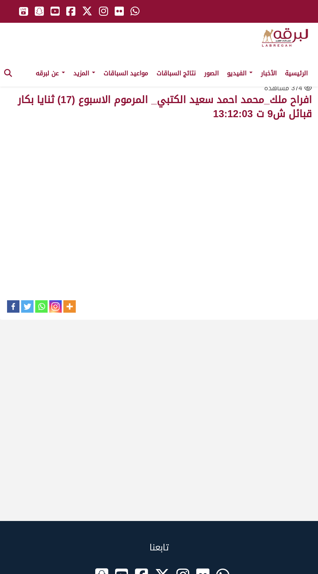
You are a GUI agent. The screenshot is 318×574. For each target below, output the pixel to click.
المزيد (84, 73)
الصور (211, 73)
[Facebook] (13, 306)
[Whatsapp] (41, 306)
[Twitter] (27, 306)
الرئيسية (296, 73)
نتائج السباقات (176, 73)
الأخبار (269, 73)
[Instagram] (55, 306)
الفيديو (240, 73)
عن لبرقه (50, 73)
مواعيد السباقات (126, 73)
